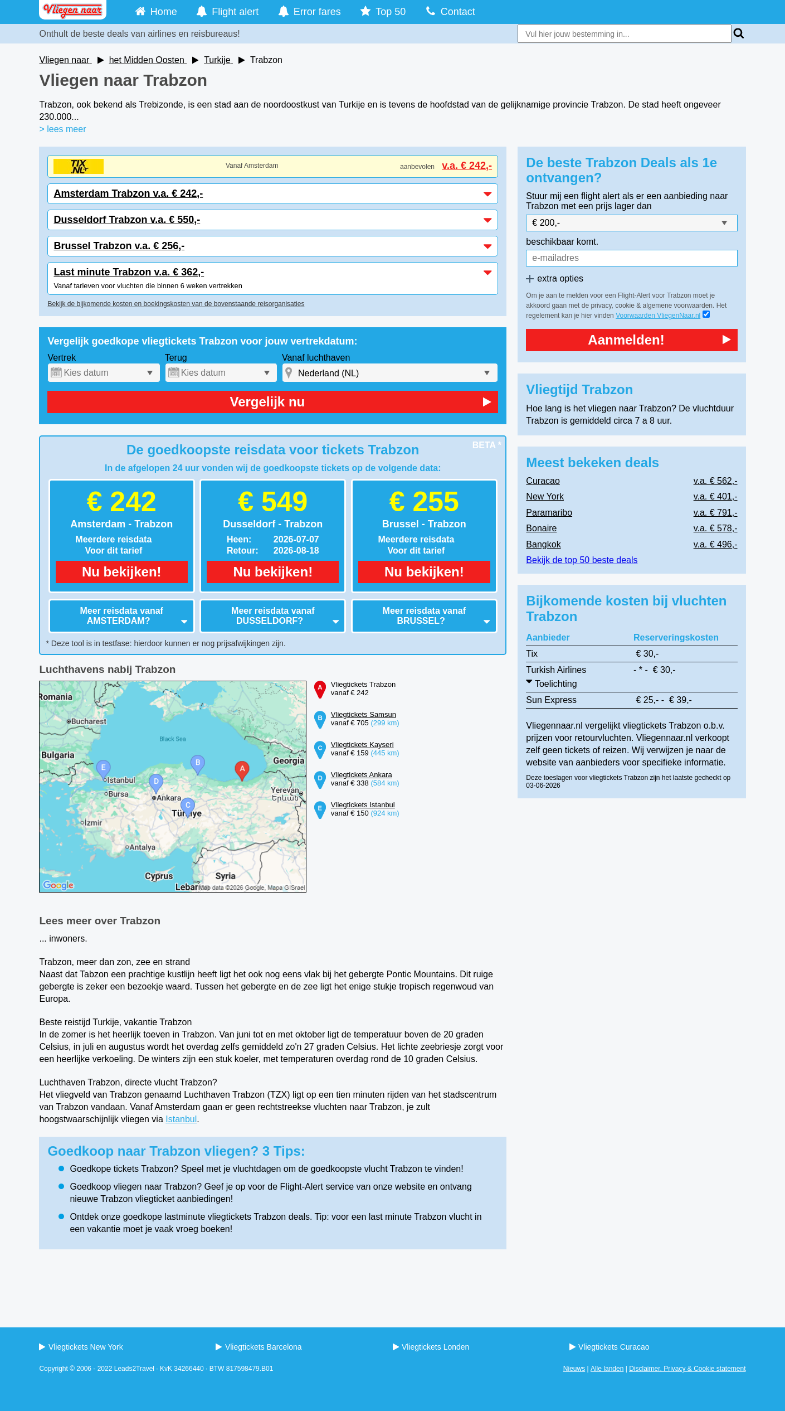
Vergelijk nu (360, 401)
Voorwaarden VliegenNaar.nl (658, 315)
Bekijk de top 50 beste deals (581, 560)
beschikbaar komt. (562, 241)
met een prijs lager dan (606, 206)
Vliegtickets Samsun (363, 714)
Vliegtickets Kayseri (362, 744)
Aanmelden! (659, 339)
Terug (176, 357)
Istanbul (181, 1119)
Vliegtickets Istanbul (363, 805)
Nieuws (574, 1369)
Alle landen (607, 1369)
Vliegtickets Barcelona (258, 1346)
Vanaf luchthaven (316, 357)
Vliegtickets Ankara (361, 774)
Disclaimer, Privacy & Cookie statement (687, 1369)
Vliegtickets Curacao (609, 1346)
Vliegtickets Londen (431, 1346)
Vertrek (61, 357)
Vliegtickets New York (81, 1346)
